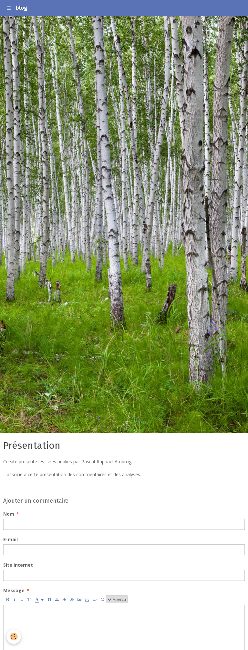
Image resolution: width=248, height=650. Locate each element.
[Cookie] (13, 636)
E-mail (10, 539)
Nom (8, 514)
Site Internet (18, 565)
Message (14, 590)
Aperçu (117, 599)
